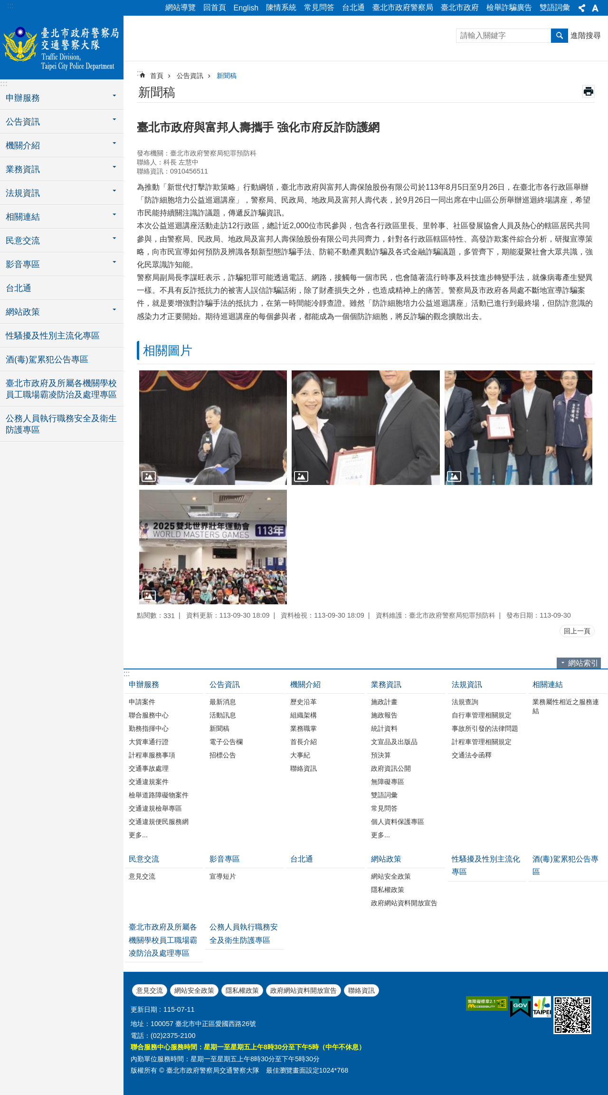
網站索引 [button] (583, 663)
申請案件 (142, 702)
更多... (138, 835)
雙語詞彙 (555, 7)
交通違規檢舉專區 (155, 808)
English (246, 8)
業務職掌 (303, 728)
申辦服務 (144, 684)
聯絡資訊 (303, 768)
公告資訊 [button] (23, 121)
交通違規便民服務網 (159, 821)
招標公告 (222, 755)
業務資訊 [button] (23, 169)
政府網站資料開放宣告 (404, 903)
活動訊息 (222, 715)
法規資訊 (467, 684)
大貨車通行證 (149, 742)
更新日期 (144, 1009)
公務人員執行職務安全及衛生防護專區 (61, 424)
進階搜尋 (585, 35)
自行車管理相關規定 (482, 715)
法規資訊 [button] (23, 193)
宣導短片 (222, 876)
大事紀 (300, 755)
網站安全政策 (391, 876)
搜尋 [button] (559, 36)
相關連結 (547, 684)
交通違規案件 (149, 781)
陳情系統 (281, 7)
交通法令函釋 (472, 755)
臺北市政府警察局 (402, 7)
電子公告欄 (226, 742)
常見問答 (319, 7)
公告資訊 (190, 75)
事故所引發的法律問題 (485, 728)
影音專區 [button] (23, 264)
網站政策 (386, 859)
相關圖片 (167, 350)
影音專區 (224, 859)
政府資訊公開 (391, 768)
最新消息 (222, 702)
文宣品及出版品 (394, 742)
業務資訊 (386, 684)
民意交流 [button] (23, 240)
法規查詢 (465, 702)
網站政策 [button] (23, 312)
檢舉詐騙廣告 (509, 7)
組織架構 (303, 715)
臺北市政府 (460, 7)
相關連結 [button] (23, 217)
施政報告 (384, 715)
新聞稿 (227, 75)
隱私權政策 (387, 889)
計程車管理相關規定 (482, 742)
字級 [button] (595, 8)
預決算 (381, 755)
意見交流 (142, 876)
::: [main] (140, 73)
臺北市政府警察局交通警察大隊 (62, 46)
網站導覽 (180, 7)
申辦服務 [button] (23, 98)
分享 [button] (582, 8)
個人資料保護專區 (397, 821)
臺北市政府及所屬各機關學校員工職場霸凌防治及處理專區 (61, 388)
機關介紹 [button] (23, 145)
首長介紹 (303, 742)
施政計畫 (384, 702)
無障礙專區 (387, 781)
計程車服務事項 (152, 755)
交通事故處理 (149, 768)
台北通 (353, 7)
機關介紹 (305, 684)
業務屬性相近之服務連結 (565, 706)
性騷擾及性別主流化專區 (53, 335)
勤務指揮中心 (149, 728)
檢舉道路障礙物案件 (159, 795)
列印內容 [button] (588, 91)
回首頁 (214, 7)
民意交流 (144, 859)
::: (10, 5)
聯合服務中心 (149, 715)
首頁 (156, 75)
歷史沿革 (303, 702)
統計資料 (384, 728)
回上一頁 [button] (577, 631)
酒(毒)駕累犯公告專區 (47, 359)
